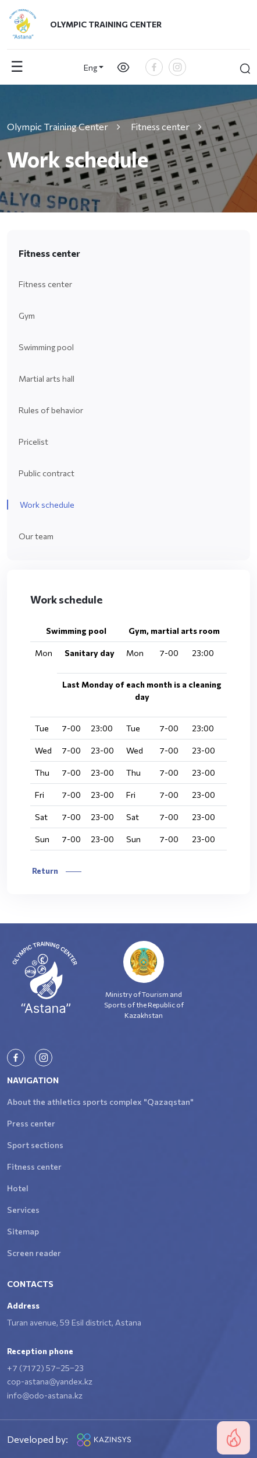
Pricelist (33, 442)
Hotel (17, 1188)
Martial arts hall (46, 378)
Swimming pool (46, 347)
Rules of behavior (51, 410)
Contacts (30, 1284)
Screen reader (34, 1253)
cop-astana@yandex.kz (49, 1381)
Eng (90, 67)
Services (23, 1210)
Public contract (46, 473)
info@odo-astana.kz (45, 1395)
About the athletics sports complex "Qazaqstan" (100, 1102)
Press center (31, 1123)
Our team (36, 536)
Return (55, 871)
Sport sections (35, 1145)
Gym (27, 315)
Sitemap (23, 1231)
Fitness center (45, 284)
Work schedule (47, 505)
